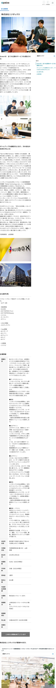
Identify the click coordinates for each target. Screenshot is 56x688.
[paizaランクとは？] (54, 56)
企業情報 (39, 74)
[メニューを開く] (53, 3)
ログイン (44, 4)
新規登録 (48, 4)
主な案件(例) (40, 72)
